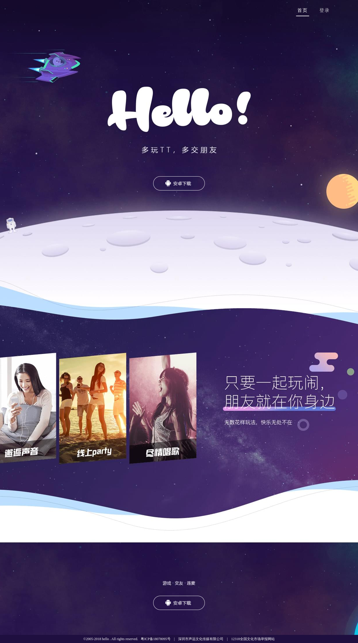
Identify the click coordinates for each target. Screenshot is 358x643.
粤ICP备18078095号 (156, 639)
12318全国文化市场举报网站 (253, 639)
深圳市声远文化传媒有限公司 (200, 639)
